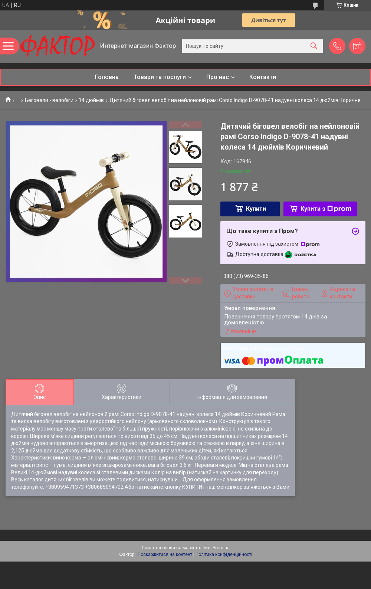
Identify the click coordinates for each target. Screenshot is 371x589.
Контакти (262, 77)
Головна (107, 77)
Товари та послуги (160, 77)
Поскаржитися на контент (165, 554)
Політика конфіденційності (224, 554)
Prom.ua (221, 547)
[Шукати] (314, 46)
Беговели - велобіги (49, 100)
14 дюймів (91, 100)
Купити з (326, 208)
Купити (256, 208)
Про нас (217, 77)
